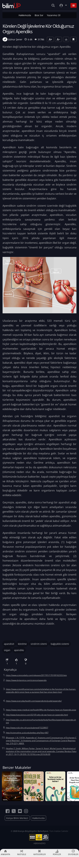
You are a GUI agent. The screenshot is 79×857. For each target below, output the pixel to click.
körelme (22, 643)
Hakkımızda (25, 15)
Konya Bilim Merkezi (17, 818)
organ (7, 650)
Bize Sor (39, 15)
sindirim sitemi (39, 643)
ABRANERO (40, 843)
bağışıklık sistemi (60, 643)
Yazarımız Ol (53, 15)
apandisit (9, 643)
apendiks (19, 650)
